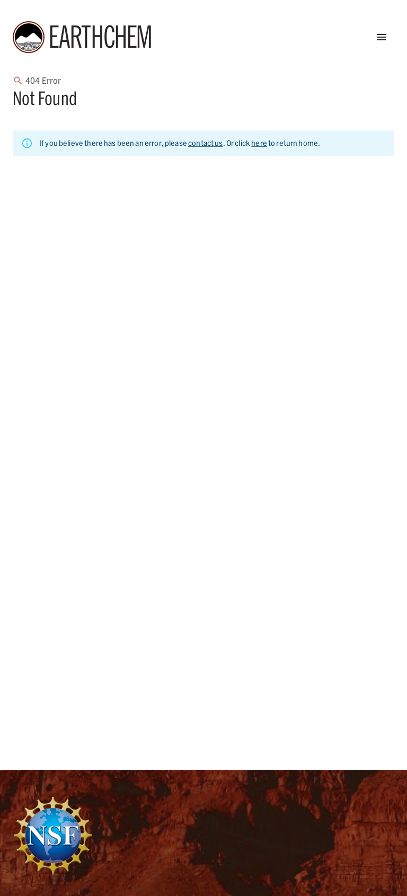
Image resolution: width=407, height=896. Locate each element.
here (259, 142)
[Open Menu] (381, 37)
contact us (205, 142)
